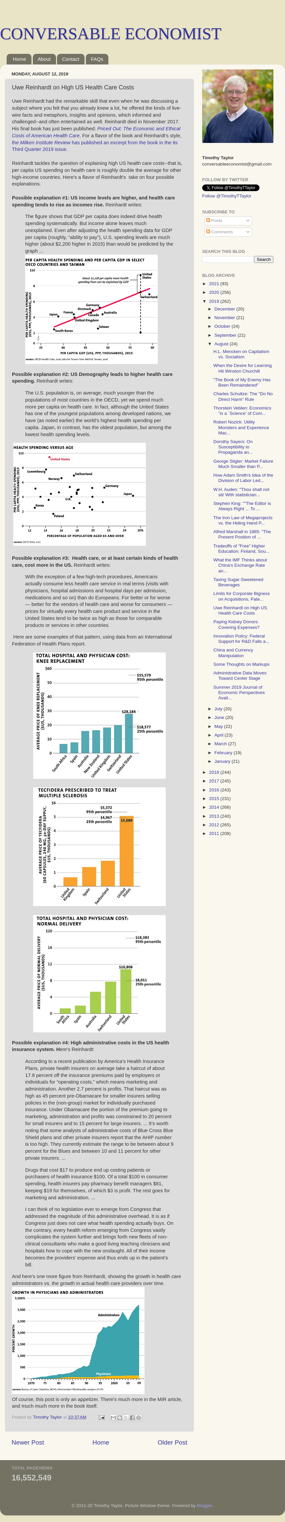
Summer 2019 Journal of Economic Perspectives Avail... (239, 692)
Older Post (172, 1442)
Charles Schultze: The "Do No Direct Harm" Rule (243, 396)
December (225, 308)
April (219, 735)
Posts (214, 220)
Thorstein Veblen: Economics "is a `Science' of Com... (242, 411)
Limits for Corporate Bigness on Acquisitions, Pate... (241, 596)
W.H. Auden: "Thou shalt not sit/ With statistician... (241, 492)
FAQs (97, 59)
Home (19, 59)
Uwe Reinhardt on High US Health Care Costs (240, 610)
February (224, 752)
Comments (219, 231)
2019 (214, 301)
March (221, 743)
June (219, 717)
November (225, 317)
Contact (70, 59)
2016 (214, 789)
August (222, 343)
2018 (214, 772)
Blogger (204, 1505)
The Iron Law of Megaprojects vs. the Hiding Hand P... (243, 520)
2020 (214, 292)
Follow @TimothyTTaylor (226, 195)
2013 (214, 816)
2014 (214, 807)
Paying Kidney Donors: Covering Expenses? (236, 624)
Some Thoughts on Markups (241, 664)
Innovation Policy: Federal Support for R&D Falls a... (241, 639)
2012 (214, 824)
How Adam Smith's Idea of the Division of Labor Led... (243, 478)
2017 (214, 780)
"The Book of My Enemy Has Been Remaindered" (242, 382)
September (226, 335)
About (44, 59)
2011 (214, 833)
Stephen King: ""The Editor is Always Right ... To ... (242, 506)
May (219, 726)
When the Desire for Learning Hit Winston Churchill (242, 368)
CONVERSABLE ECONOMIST (110, 33)
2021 (214, 283)
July (219, 708)
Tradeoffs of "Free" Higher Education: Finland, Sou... (241, 548)
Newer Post (28, 1442)
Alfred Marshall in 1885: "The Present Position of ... (242, 534)
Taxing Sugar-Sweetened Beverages (238, 582)
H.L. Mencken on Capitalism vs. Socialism (241, 354)
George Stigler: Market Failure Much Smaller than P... (243, 464)
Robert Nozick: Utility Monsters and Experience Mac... (241, 427)
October (223, 326)
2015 (214, 798)
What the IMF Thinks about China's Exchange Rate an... (240, 565)
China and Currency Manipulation (233, 652)
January (223, 761)
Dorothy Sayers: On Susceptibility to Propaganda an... (233, 447)
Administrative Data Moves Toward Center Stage (240, 675)
